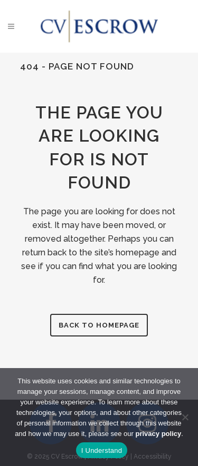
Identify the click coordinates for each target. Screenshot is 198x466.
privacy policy (159, 434)
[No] (185, 417)
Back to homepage (99, 325)
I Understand (101, 450)
